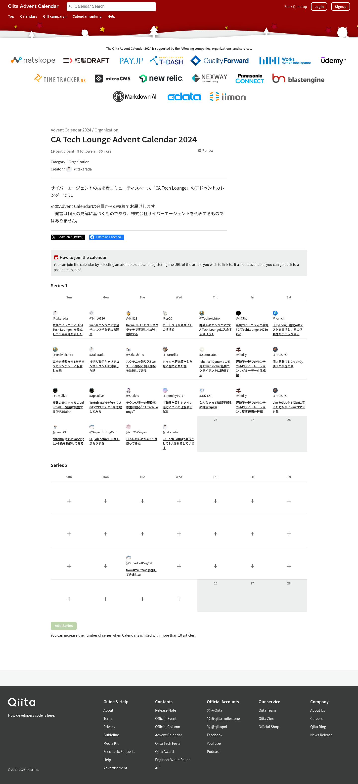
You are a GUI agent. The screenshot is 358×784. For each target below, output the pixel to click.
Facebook (215, 734)
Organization (106, 130)
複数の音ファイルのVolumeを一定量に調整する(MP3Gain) (68, 406)
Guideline (111, 734)
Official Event (166, 718)
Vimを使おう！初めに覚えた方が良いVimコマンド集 (289, 406)
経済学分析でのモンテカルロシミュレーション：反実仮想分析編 (251, 406)
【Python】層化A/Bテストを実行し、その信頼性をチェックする (288, 329)
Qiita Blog (318, 726)
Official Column (167, 726)
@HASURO (280, 352)
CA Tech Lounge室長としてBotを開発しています (178, 443)
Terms (108, 718)
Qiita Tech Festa (167, 743)
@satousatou (208, 352)
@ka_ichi (279, 315)
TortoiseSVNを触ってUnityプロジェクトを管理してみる (105, 406)
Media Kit (111, 743)
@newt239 (60, 429)
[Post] (68, 237)
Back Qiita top (295, 6)
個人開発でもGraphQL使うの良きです (288, 363)
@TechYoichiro (209, 315)
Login (319, 6)
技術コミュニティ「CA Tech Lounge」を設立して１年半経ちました (68, 329)
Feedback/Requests (119, 751)
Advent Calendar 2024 (71, 130)
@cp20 (167, 315)
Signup (341, 6)
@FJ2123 (205, 393)
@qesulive (60, 393)
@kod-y (241, 352)
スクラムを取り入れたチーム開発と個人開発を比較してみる (141, 365)
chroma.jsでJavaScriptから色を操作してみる (68, 441)
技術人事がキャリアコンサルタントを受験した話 (104, 365)
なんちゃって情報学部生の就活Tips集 (215, 404)
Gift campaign (55, 16)
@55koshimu (135, 352)
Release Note (165, 710)
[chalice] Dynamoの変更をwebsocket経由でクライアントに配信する (214, 368)
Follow (205, 150)
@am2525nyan (136, 429)
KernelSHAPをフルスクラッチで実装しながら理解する (142, 329)
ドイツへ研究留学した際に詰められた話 (177, 363)
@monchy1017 (173, 393)
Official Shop (269, 726)
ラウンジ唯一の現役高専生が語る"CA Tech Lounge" (142, 406)
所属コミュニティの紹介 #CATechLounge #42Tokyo (252, 329)
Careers (316, 718)
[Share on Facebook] (106, 237)
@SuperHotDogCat (102, 429)
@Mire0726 (97, 315)
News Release (321, 734)
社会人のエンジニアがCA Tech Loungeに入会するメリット (215, 329)
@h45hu (242, 315)
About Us (317, 710)
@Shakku (132, 393)
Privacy (109, 726)
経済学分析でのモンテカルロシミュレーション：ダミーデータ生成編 (251, 368)
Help (111, 16)
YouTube (214, 743)
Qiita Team (267, 710)
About (108, 710)
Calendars (28, 16)
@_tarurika (170, 352)
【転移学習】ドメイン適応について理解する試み (177, 406)
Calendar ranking (87, 16)
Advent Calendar (168, 734)
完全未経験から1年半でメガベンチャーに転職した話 (68, 365)
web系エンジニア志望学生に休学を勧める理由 (104, 329)
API (157, 767)
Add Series (64, 626)
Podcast (213, 751)
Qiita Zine (266, 718)
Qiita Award (164, 751)
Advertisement (115, 767)
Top (11, 16)
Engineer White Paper (172, 759)
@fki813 (131, 315)
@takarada (60, 315)
